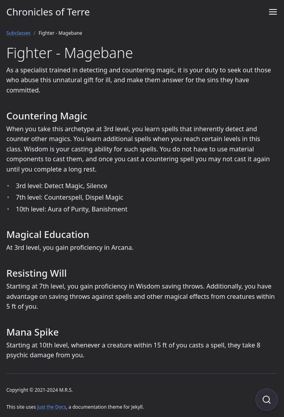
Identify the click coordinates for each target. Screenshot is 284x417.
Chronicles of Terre (48, 11)
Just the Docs (51, 407)
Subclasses (18, 33)
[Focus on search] (267, 400)
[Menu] (273, 12)
